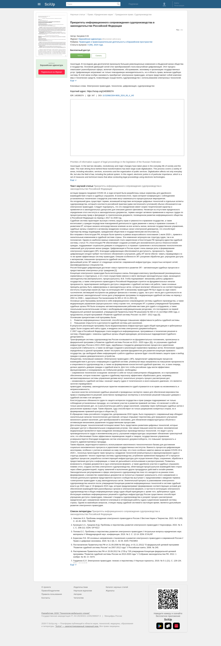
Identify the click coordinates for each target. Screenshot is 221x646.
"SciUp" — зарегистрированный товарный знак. (77, 626)
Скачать (98, 56)
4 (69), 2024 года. (95, 45)
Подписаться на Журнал (51, 72)
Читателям (79, 598)
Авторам (78, 594)
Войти (176, 3)
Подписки (133, 4)
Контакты (45, 598)
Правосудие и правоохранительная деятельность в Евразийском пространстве (115, 42)
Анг (182, 30)
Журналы (110, 590)
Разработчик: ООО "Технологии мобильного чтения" (65, 613)
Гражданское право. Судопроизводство (133, 14)
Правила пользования (51, 594)
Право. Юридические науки (100, 14)
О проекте (46, 587)
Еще (72, 80)
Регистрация (179, 5)
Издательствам (81, 587)
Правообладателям (50, 590)
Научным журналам (83, 590)
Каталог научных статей (117, 587)
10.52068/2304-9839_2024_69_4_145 (118, 95)
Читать (80, 56)
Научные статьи (77, 14)
